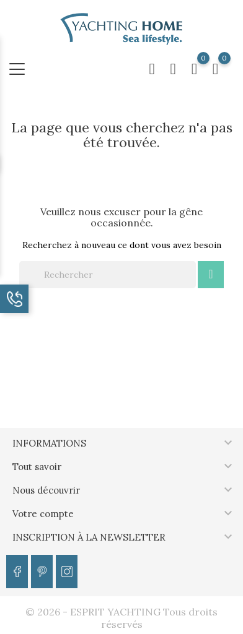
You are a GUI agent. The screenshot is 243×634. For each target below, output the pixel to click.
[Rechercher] (107, 274)
